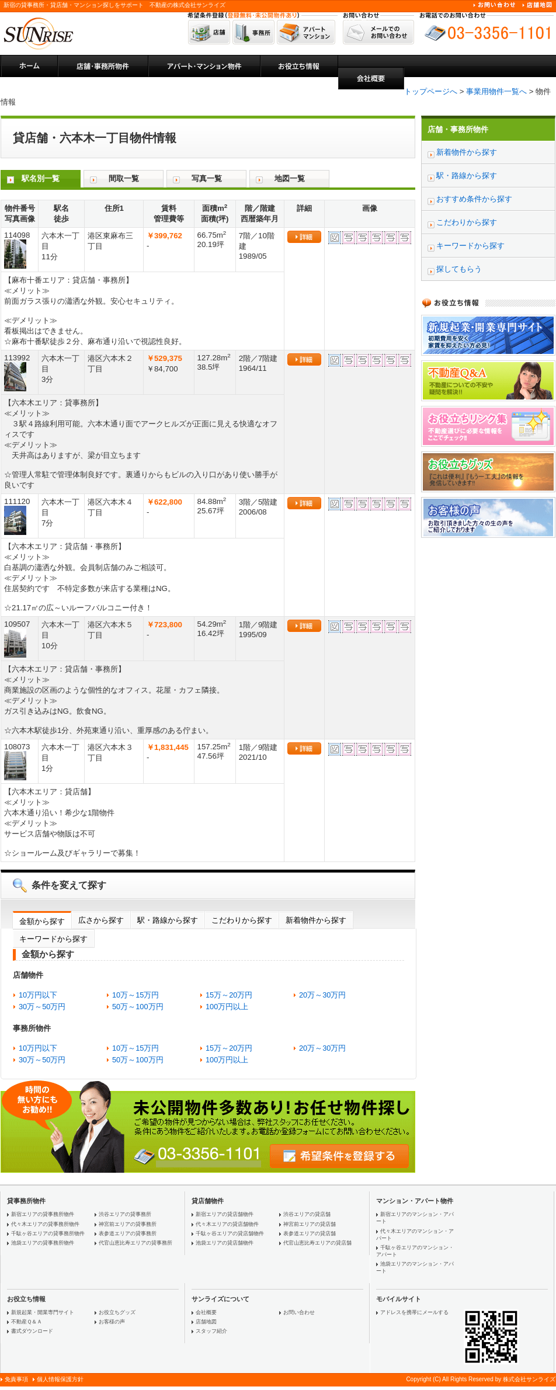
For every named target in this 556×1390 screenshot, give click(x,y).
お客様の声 (112, 1322)
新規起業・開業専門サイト (42, 1312)
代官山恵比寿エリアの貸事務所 (135, 1243)
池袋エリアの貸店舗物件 (224, 1243)
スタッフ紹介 (211, 1331)
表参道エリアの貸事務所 (128, 1233)
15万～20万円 (229, 995)
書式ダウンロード (32, 1331)
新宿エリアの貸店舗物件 (224, 1214)
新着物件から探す (316, 920)
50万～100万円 (138, 1006)
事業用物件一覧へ (496, 91)
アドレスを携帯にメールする (414, 1312)
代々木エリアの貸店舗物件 (227, 1224)
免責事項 (16, 1379)
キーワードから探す (53, 938)
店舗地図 (206, 1322)
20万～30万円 (322, 995)
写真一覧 (207, 178)
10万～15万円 (135, 995)
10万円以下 (38, 995)
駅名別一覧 (41, 178)
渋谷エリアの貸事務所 (125, 1214)
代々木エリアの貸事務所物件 (45, 1224)
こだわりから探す (241, 920)
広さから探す (101, 920)
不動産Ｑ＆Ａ (26, 1322)
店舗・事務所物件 (458, 129)
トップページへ (430, 91)
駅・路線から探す (167, 920)
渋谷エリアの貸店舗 (307, 1214)
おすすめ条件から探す (474, 198)
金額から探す (42, 921)
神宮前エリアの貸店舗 (309, 1224)
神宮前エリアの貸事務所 (128, 1224)
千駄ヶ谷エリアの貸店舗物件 (230, 1233)
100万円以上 (227, 1006)
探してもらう (459, 269)
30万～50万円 (42, 1006)
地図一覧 (289, 178)
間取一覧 (124, 178)
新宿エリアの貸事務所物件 (42, 1214)
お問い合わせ (299, 1312)
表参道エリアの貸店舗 (309, 1233)
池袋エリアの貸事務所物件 (42, 1243)
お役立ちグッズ (117, 1312)
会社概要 (206, 1312)
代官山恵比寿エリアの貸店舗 (317, 1243)
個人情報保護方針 (60, 1379)
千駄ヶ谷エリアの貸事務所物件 (48, 1233)
